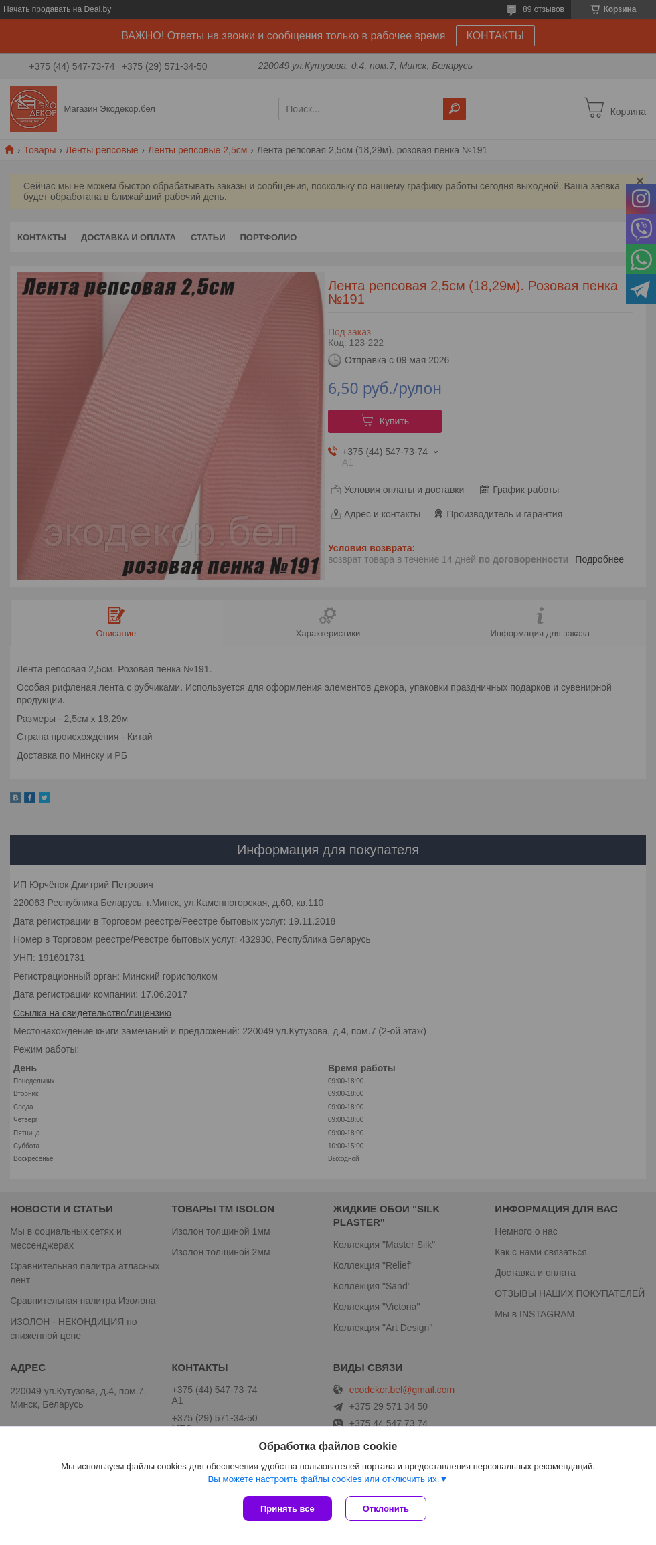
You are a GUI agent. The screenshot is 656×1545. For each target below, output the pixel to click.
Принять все (287, 1509)
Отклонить (386, 1509)
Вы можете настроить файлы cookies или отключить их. (323, 1479)
